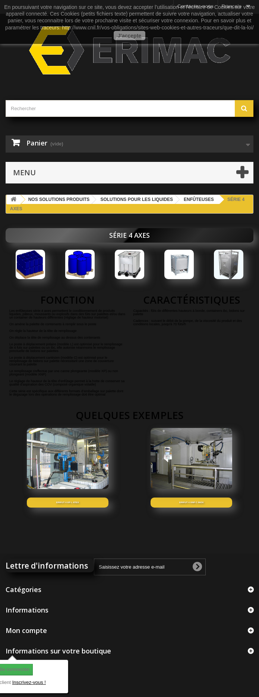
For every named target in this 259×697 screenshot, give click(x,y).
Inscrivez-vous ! (29, 682)
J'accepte (129, 36)
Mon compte (26, 630)
